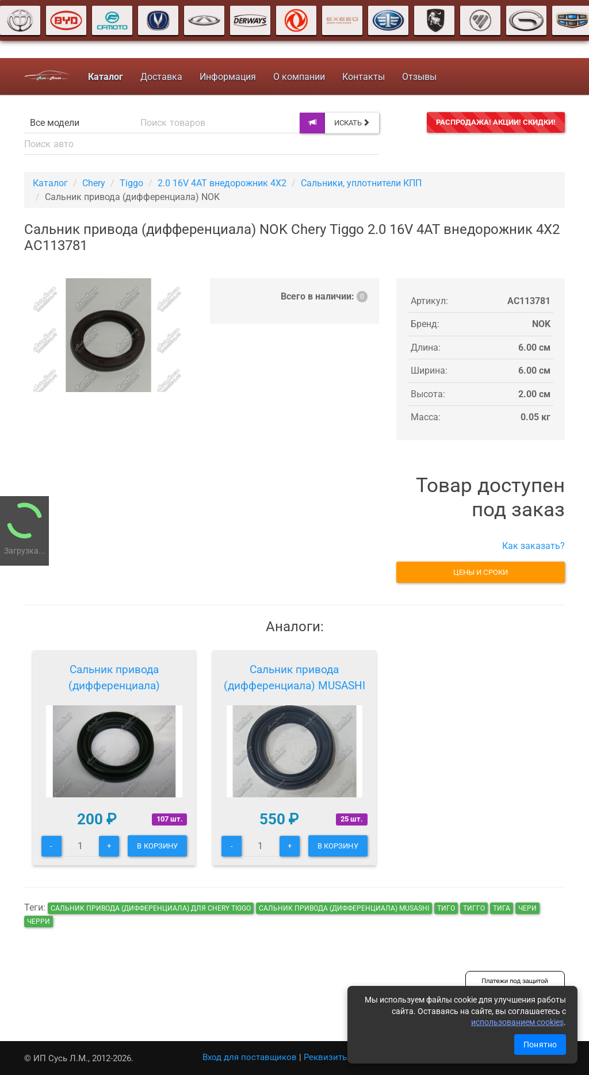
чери (527, 908)
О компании (299, 76)
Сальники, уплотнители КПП (361, 183)
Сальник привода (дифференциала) (114, 677)
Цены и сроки (480, 572)
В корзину (157, 846)
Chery (93, 183)
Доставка (161, 76)
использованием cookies (517, 1022)
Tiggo (131, 183)
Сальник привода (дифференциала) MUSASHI (294, 677)
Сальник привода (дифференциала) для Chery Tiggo (151, 908)
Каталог (50, 183)
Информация (228, 76)
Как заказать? (533, 545)
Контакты (363, 76)
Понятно (540, 1044)
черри (38, 921)
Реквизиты (326, 1057)
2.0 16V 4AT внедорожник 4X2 (222, 183)
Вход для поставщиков (249, 1057)
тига (501, 908)
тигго (474, 908)
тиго (446, 908)
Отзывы (419, 76)
